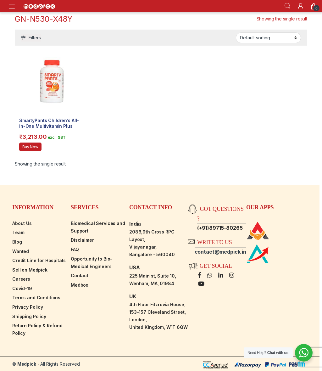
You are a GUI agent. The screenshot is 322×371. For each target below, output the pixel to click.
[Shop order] (268, 37)
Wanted (20, 251)
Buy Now (30, 146)
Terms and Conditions (36, 297)
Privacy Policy (27, 307)
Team (18, 232)
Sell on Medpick (29, 270)
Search (287, 6)
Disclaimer (82, 240)
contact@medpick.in (220, 252)
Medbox (79, 285)
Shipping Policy (29, 316)
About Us (22, 223)
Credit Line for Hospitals (39, 260)
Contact (79, 275)
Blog (17, 242)
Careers (21, 279)
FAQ (75, 249)
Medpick (26, 364)
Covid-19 (22, 288)
